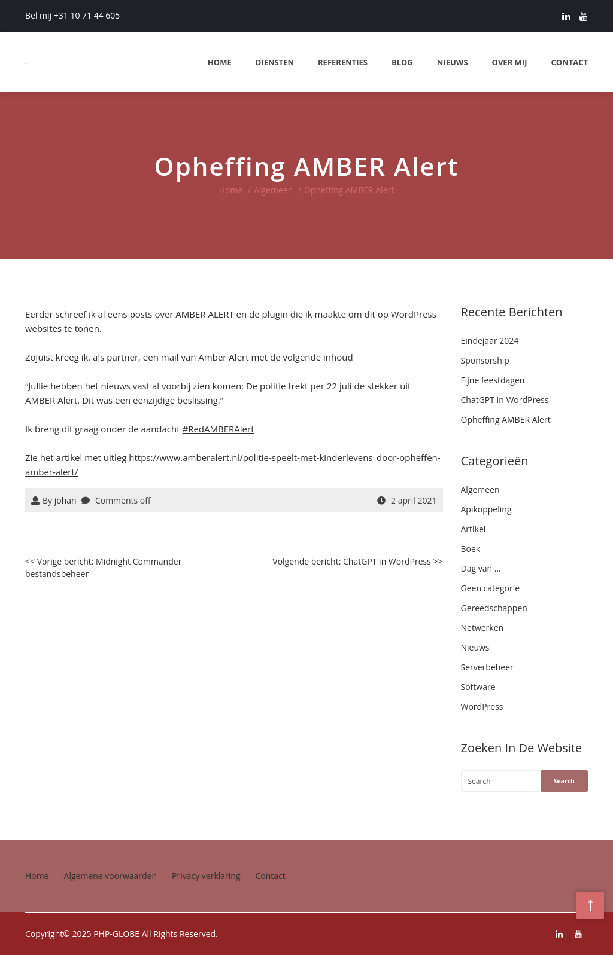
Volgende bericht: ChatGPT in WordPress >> (357, 561)
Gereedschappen (494, 608)
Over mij (509, 62)
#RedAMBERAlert (218, 429)
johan (65, 500)
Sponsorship (485, 360)
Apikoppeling (486, 509)
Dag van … (481, 568)
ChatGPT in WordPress (505, 399)
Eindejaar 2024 (490, 340)
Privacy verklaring (206, 875)
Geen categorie (490, 588)
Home (220, 62)
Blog (402, 62)
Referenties (343, 62)
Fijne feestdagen (493, 380)
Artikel (473, 529)
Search (564, 781)
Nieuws (452, 62)
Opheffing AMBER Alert (506, 419)
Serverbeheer (487, 667)
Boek (471, 548)
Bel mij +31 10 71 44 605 (72, 15)
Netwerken (482, 627)
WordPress (482, 706)
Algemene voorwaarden (110, 875)
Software (478, 686)
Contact (569, 62)
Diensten (275, 62)
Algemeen (273, 190)
